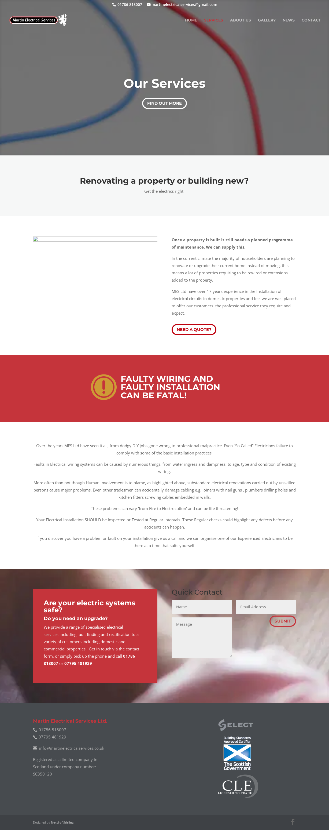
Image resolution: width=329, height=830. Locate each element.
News (289, 20)
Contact (311, 20)
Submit (283, 621)
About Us (240, 20)
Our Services (164, 83)
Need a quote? (194, 329)
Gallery (267, 20)
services (51, 634)
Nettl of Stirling (62, 822)
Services (213, 20)
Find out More (164, 103)
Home (191, 20)
